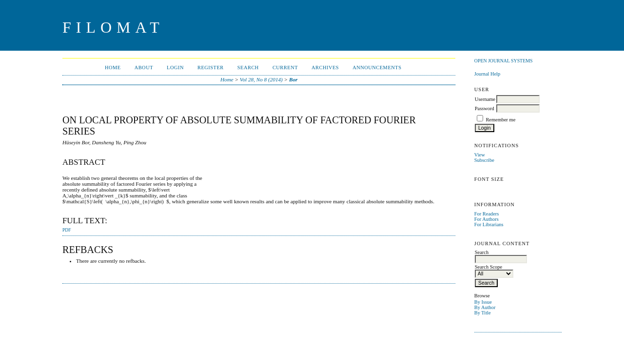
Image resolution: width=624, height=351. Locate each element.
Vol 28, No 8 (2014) (261, 79)
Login (175, 67)
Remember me (500, 119)
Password (484, 108)
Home (113, 67)
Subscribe (484, 160)
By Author (485, 307)
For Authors (486, 219)
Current (285, 67)
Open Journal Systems (503, 60)
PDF (66, 230)
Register (210, 67)
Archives (325, 67)
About (144, 67)
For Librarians (489, 224)
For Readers (486, 213)
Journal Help (487, 74)
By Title (482, 312)
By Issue (483, 302)
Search (248, 67)
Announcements (376, 67)
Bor (293, 79)
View (479, 154)
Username (485, 99)
